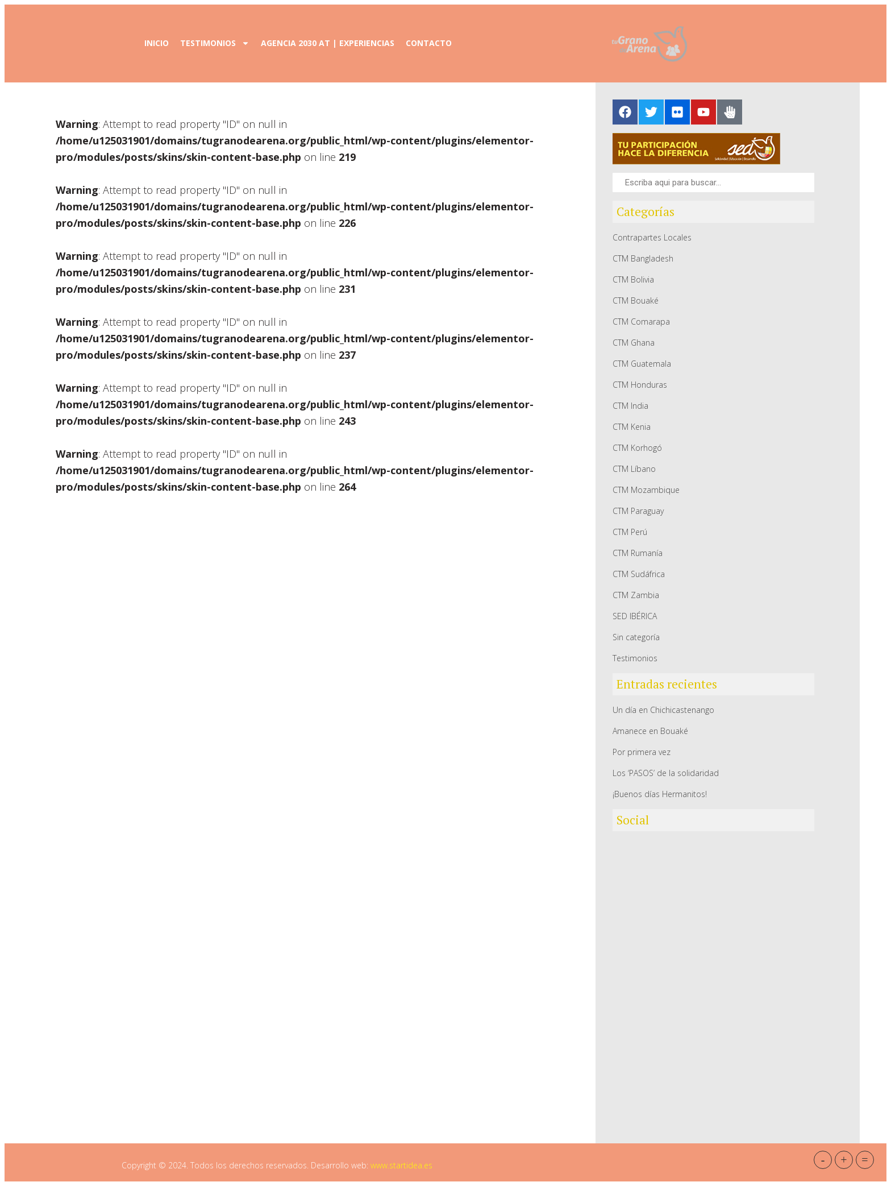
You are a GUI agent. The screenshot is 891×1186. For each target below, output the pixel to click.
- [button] (823, 1160)
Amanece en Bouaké (650, 730)
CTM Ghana (634, 342)
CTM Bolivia (633, 279)
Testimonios (214, 43)
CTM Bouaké (636, 300)
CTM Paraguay (638, 510)
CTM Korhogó (637, 447)
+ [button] (843, 1160)
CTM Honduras (640, 384)
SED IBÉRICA (635, 616)
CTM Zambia (636, 595)
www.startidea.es (401, 1165)
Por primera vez (642, 752)
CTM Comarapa (641, 321)
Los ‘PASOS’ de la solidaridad (666, 773)
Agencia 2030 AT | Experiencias (327, 43)
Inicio (156, 43)
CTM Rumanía (638, 553)
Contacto (429, 43)
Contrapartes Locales (652, 237)
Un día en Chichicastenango (663, 709)
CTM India (630, 405)
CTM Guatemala (642, 363)
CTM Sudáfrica (639, 574)
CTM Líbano (634, 468)
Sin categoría (636, 637)
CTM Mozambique (646, 489)
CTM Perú (630, 531)
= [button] (864, 1160)
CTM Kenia (632, 426)
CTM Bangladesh (643, 258)
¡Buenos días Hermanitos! (660, 794)
